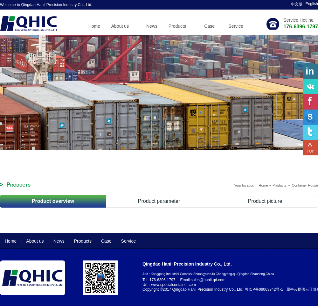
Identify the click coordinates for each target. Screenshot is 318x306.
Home (94, 26)
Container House (305, 185)
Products (279, 185)
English (312, 4)
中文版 (296, 4)
